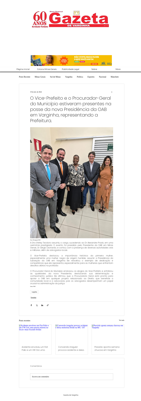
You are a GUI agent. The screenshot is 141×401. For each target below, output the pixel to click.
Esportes (91, 77)
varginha (34, 292)
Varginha (68, 77)
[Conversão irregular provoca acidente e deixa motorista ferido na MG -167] (71, 334)
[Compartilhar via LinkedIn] (42, 305)
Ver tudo (121, 320)
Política (80, 77)
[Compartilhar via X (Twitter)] (37, 305)
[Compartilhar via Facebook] (31, 305)
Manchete (115, 77)
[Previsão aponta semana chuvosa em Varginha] (108, 334)
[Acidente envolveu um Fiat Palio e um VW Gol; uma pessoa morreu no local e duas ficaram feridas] (35, 334)
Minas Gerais (40, 77)
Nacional (102, 77)
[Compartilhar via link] (48, 305)
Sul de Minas (55, 77)
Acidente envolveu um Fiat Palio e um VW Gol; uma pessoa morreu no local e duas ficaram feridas (35, 349)
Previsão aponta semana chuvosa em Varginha (106, 348)
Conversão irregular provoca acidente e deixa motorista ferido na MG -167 (71, 349)
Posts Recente (24, 77)
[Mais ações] (111, 92)
